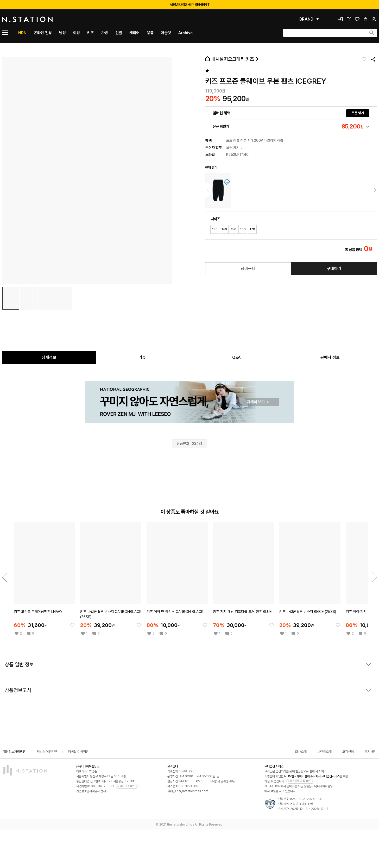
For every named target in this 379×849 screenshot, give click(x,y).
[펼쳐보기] (309, 19)
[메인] (39, 19)
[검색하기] (372, 33)
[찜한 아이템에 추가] (72, 625)
